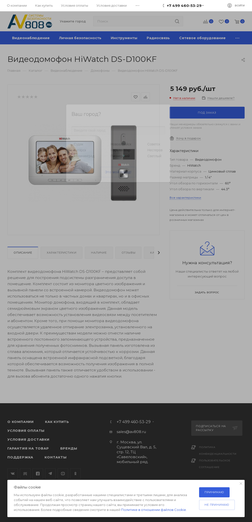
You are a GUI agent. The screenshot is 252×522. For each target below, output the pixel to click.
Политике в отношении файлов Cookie (153, 510)
